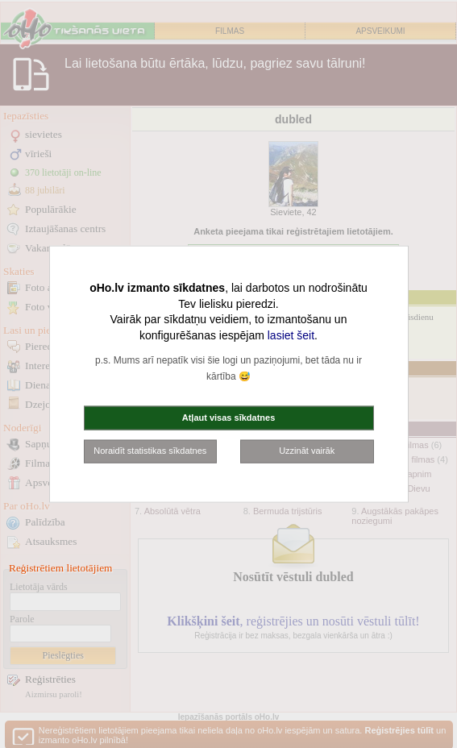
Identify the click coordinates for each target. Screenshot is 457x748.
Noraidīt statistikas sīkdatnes (149, 450)
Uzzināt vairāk (306, 450)
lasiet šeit (291, 334)
